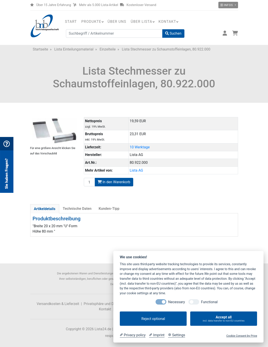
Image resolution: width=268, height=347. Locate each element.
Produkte (91, 21)
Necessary (176, 302)
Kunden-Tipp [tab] (109, 208)
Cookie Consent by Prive (241, 335)
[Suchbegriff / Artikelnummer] (114, 33)
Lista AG (136, 170)
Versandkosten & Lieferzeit (58, 304)
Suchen (173, 33)
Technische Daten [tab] (77, 208)
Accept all (223, 318)
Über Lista (141, 21)
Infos (227, 5)
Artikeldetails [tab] (44, 209)
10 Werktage (140, 147)
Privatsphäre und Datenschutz (107, 304)
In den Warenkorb (114, 182)
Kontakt (167, 21)
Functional (209, 302)
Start (71, 21)
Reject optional (153, 319)
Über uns (117, 21)
